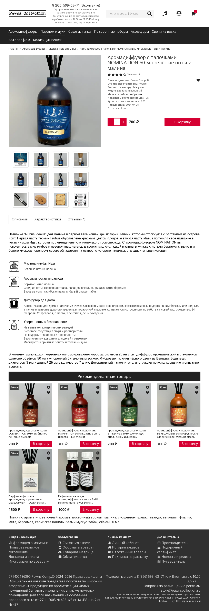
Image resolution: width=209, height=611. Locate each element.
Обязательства (75, 556)
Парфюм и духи (52, 31)
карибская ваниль (49, 522)
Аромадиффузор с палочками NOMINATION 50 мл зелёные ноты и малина (125, 48)
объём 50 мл (109, 522)
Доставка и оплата (24, 556)
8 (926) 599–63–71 (151, 576)
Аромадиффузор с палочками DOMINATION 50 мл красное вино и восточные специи (79, 434)
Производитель (175, 543)
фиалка (185, 517)
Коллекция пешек (47, 40)
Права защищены (87, 576)
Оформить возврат (78, 547)
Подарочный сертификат (169, 549)
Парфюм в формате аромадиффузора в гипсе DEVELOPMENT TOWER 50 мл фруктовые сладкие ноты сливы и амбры (29, 499)
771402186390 (20, 576)
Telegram (138, 87)
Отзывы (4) (76, 219)
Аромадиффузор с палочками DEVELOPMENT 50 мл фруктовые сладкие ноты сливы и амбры (177, 434)
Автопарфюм (19, 40)
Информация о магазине (29, 543)
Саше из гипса (79, 31)
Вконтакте (90, 5)
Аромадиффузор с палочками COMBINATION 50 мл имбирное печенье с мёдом (28, 434)
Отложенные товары (129, 552)
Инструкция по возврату (29, 561)
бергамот (25, 522)
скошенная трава (132, 517)
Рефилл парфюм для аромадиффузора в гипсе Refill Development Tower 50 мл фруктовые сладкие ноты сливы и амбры (79, 499)
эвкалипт (170, 517)
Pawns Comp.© (140, 80)
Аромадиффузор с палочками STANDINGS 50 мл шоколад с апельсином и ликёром (127, 434)
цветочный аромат (54, 517)
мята (12, 522)
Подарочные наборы (111, 31)
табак (93, 522)
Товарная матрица (78, 552)
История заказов (125, 547)
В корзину (182, 122)
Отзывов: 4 (133, 74)
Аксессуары (140, 31)
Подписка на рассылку (130, 556)
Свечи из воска (164, 31)
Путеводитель (173, 561)
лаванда (154, 517)
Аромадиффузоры (23, 31)
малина (110, 517)
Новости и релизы (176, 556)
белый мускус (76, 522)
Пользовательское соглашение (24, 549)
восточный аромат (87, 517)
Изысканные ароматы (62, 48)
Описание (20, 219)
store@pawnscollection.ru (180, 590)
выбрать (136, 94)
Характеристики (47, 219)
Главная (13, 48)
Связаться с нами (76, 543)
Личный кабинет (125, 543)
